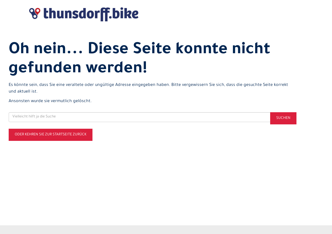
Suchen (283, 118)
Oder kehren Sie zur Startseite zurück (50, 135)
